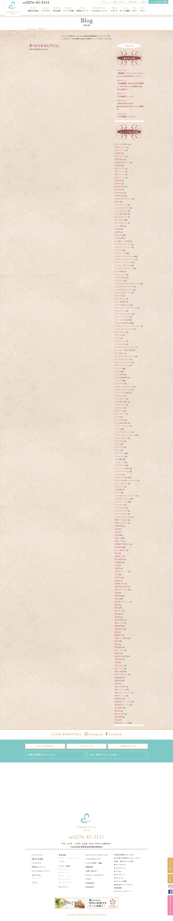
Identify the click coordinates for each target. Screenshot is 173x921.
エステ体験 (119, 271)
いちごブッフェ (121, 211)
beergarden (120, 187)
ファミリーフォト (122, 426)
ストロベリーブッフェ (124, 329)
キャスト (37, 878)
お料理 (117, 232)
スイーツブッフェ (122, 317)
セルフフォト (120, 332)
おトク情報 (119, 226)
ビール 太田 (119, 420)
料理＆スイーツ (82, 9)
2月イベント (120, 156)
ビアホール (119, 411)
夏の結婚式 (119, 559)
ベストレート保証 (122, 468)
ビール (117, 417)
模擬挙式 (118, 635)
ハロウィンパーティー (124, 387)
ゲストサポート (121, 865)
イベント (118, 250)
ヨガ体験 (118, 490)
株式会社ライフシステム (124, 885)
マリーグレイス (65, 869)
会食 (116, 532)
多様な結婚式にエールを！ (124, 855)
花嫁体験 (118, 677)
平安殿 (62, 861)
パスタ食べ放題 (121, 402)
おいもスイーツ (121, 217)
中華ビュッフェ (121, 523)
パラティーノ (65, 872)
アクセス (118, 871)
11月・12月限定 (121, 144)
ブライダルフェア (93, 859)
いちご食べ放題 (121, 214)
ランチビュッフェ (122, 499)
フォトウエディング (123, 432)
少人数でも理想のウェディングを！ (128, 858)
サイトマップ (120, 875)
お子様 (117, 229)
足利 (116, 683)
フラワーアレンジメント (125, 435)
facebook (90, 887)
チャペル (118, 335)
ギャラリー (63, 887)
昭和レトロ (119, 623)
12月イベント (120, 147)
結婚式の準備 (120, 656)
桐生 (116, 632)
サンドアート (120, 311)
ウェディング (120, 253)
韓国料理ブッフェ (122, 705)
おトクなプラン (121, 223)
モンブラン (119, 487)
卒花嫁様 (118, 547)
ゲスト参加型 (120, 302)
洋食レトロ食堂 (121, 638)
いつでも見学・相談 (94, 863)
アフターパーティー (67, 882)
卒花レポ (118, 541)
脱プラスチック (121, 674)
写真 (116, 535)
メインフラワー (121, 484)
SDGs (117, 202)
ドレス (117, 371)
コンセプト (45, 9)
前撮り (117, 538)
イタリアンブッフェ (123, 247)
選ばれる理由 (32, 9)
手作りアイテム (121, 590)
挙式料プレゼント (122, 602)
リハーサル (119, 505)
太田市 (117, 577)
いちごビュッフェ (122, 208)
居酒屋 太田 (119, 584)
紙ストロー (119, 650)
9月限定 (118, 181)
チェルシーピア (65, 879)
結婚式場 (118, 659)
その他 (117, 238)
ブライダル (119, 441)
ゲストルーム (120, 299)
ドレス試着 (119, 374)
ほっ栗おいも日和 (122, 241)
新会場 (117, 614)
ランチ (117, 493)
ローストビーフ (121, 511)
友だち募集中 (120, 550)
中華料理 (118, 526)
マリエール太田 (121, 477)
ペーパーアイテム (122, 471)
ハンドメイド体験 (122, 393)
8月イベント (120, 174)
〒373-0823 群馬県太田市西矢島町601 (86, 847)
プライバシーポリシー (123, 891)
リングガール (120, 508)
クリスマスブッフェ (123, 293)
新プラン (118, 611)
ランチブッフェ (121, 502)
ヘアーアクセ (120, 465)
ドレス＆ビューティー (100, 9)
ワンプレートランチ (123, 517)
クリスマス (119, 280)
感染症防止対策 (121, 587)
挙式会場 (56, 9)
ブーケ (117, 444)
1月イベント (120, 150)
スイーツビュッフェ (123, 314)
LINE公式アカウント (123, 199)
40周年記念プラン (122, 162)
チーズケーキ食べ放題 (124, 350)
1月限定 (118, 153)
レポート (114, 9)
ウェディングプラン (123, 265)
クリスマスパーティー (124, 287)
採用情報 (118, 888)
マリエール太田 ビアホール (126, 480)
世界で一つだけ (121, 520)
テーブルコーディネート (125, 356)
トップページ (31, 29)
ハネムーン (119, 383)
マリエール (119, 878)
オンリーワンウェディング (97, 855)
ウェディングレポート (95, 875)
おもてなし (125, 9)
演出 (116, 641)
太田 (116, 574)
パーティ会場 (68, 9)
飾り (116, 720)
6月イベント (120, 168)
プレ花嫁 (118, 459)
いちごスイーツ (121, 205)
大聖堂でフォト (121, 571)
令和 (116, 529)
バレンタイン (120, 399)
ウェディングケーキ (123, 262)
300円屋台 (119, 159)
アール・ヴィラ (65, 876)
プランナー (119, 453)
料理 (116, 608)
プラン (135, 9)
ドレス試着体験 (121, 377)
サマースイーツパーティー (125, 308)
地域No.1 (118, 556)
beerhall (118, 190)
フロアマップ (120, 868)
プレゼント (119, 456)
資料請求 (118, 680)
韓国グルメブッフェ (123, 693)
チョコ (117, 338)
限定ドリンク (120, 690)
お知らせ (118, 235)
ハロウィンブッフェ (123, 390)
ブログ (88, 879)
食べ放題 (118, 708)
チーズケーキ (120, 344)
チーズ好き (119, 353)
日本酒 (117, 617)
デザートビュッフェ (123, 362)
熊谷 (116, 644)
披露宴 (117, 596)
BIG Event (119, 193)
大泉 (116, 565)
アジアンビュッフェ (123, 244)
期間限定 (118, 626)
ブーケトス (119, 447)
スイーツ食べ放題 (122, 320)
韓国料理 (118, 699)
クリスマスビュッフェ (124, 290)
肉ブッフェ (119, 668)
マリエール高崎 (121, 881)
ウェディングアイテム (124, 256)
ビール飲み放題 (121, 423)
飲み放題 (118, 717)
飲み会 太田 (119, 714)
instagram (90, 883)
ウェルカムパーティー (124, 268)
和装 (116, 553)
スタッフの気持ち (122, 323)
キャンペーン (120, 274)
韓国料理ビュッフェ (123, 702)
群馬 (116, 662)
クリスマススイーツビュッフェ (127, 284)
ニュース (118, 380)
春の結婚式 (119, 620)
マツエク (118, 474)
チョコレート (120, 341)
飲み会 (117, 711)
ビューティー (120, 414)
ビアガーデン (120, 405)
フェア (143, 9)
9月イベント (120, 178)
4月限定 (118, 165)
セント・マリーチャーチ (68, 858)
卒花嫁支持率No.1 (122, 544)
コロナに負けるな (122, 305)
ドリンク (118, 368)
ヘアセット (119, 462)
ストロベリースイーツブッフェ (127, 326)
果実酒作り (119, 629)
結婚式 (117, 653)
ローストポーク (121, 514)
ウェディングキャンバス (125, 259)
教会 (116, 605)
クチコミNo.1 (120, 277)
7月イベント (120, 171)
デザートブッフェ (122, 365)
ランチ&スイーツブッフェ (125, 496)
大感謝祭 (118, 562)
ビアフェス (119, 408)
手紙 (116, 593)
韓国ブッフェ (120, 696)
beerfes (118, 184)
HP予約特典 (120, 196)
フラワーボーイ (121, 438)
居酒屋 (117, 581)
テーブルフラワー (122, 359)
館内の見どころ (121, 723)
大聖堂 (117, 568)
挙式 (116, 599)
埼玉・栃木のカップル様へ (124, 861)
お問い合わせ (91, 871)
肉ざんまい (119, 665)
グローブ (118, 296)
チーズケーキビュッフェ (125, 347)
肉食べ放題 (119, 671)
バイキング (119, 396)
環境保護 (118, 647)
